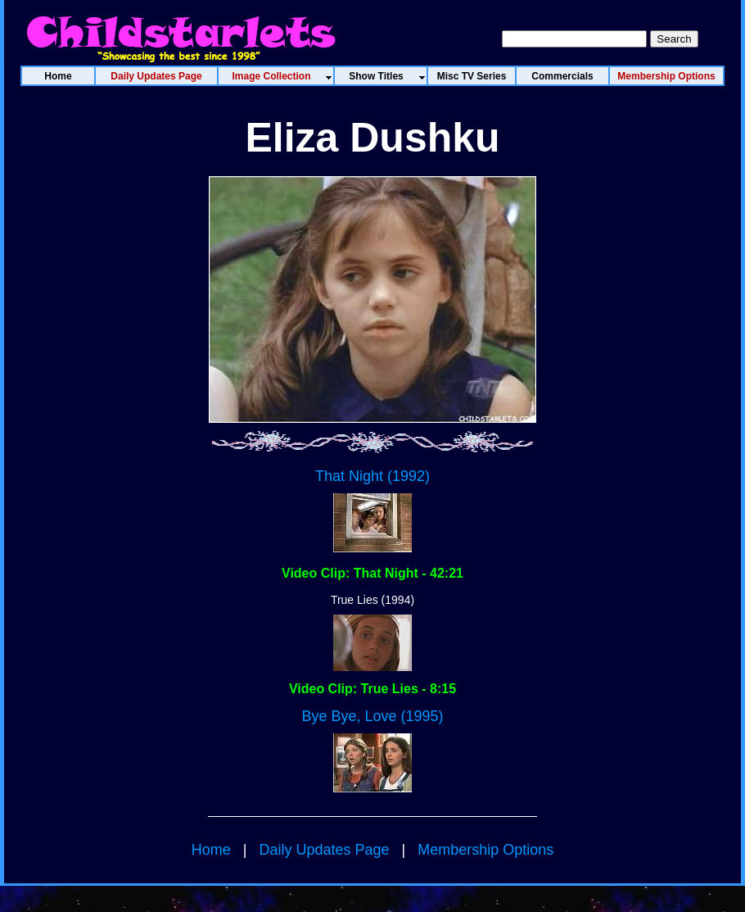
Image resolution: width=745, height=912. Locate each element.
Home (211, 850)
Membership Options (485, 850)
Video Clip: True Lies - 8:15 (372, 689)
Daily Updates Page (324, 850)
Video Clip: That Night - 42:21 (372, 573)
